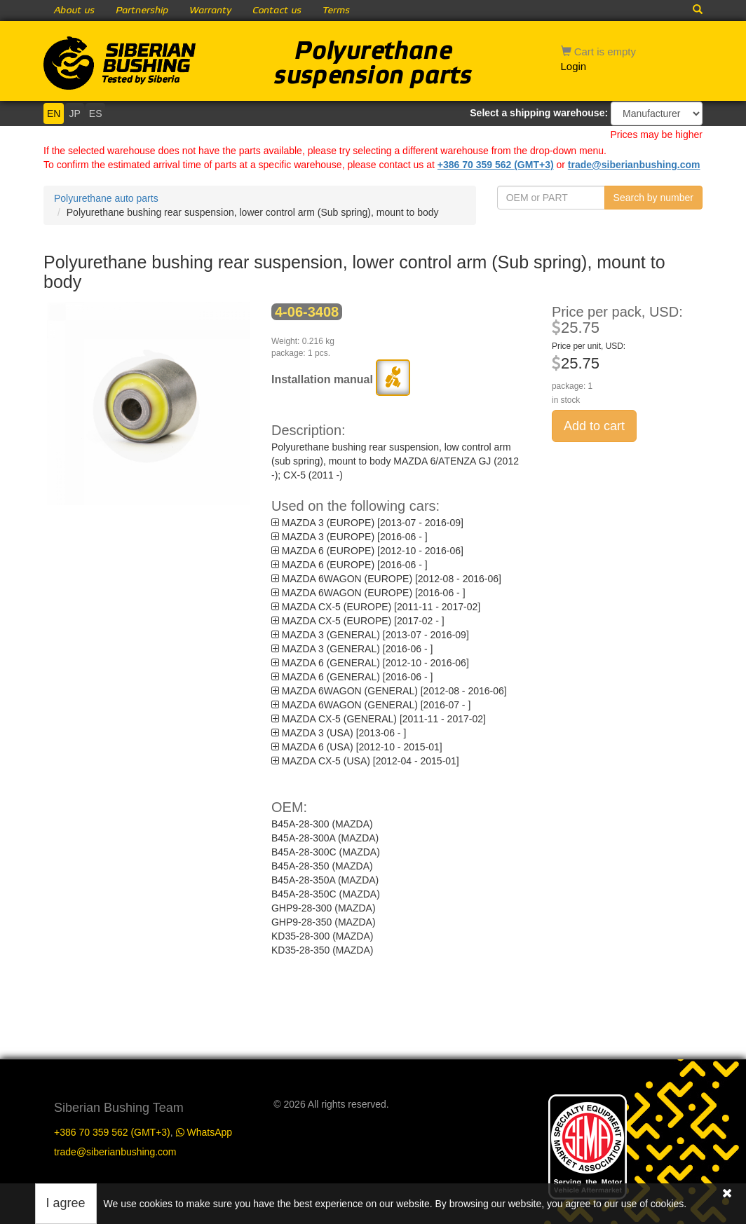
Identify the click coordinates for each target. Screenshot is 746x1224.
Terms (336, 10)
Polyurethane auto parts (106, 198)
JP (74, 113)
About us (74, 10)
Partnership (142, 10)
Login (574, 66)
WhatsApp (204, 1121)
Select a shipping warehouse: (539, 112)
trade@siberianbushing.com (634, 164)
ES (95, 113)
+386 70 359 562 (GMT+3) (496, 164)
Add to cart (594, 426)
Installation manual (340, 379)
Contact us (276, 10)
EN (53, 113)
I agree (66, 1203)
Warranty (210, 10)
